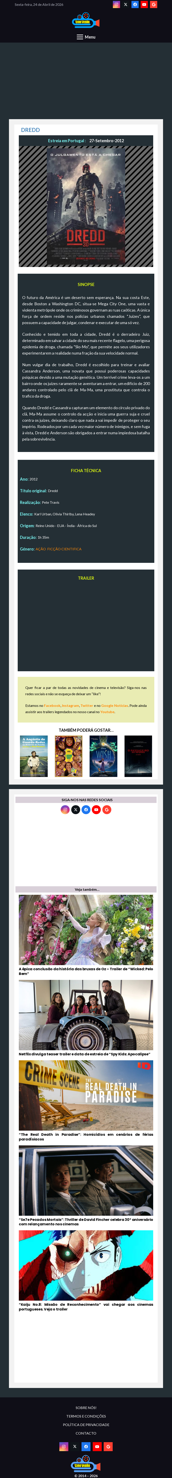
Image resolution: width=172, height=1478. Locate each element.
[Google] (153, 4)
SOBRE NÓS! (86, 1407)
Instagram (70, 705)
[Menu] (86, 37)
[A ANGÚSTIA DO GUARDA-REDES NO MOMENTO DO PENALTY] (34, 756)
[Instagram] (116, 4)
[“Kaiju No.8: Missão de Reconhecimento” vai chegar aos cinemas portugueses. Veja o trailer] (86, 1271)
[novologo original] (86, 20)
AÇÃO (41, 549)
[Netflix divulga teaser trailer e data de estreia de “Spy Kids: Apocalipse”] (86, 1018)
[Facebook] (135, 4)
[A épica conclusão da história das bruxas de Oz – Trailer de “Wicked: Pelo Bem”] (86, 935)
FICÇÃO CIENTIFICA (64, 549)
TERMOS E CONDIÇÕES (86, 1416)
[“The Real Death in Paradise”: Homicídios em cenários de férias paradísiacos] (86, 1101)
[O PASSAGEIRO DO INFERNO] (138, 756)
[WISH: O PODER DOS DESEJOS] (103, 756)
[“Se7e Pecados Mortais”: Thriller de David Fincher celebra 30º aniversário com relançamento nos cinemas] (86, 1186)
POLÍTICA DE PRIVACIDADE (86, 1424)
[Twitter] (125, 4)
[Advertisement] (86, 83)
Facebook (52, 705)
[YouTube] (144, 4)
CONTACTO (86, 1433)
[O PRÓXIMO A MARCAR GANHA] (69, 756)
